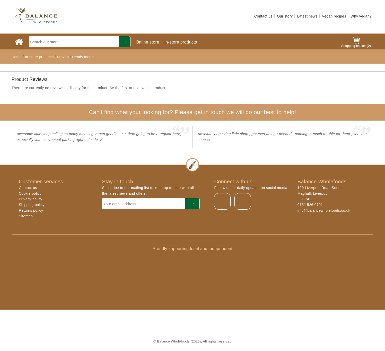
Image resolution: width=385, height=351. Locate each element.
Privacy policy (30, 199)
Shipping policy (32, 205)
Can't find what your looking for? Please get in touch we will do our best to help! (192, 112)
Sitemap (26, 216)
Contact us (263, 16)
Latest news (307, 16)
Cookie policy (30, 193)
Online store (147, 42)
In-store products (180, 42)
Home (17, 57)
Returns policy (31, 210)
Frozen (63, 57)
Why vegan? (361, 16)
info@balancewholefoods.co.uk (323, 210)
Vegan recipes (334, 16)
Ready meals (83, 57)
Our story (285, 16)
